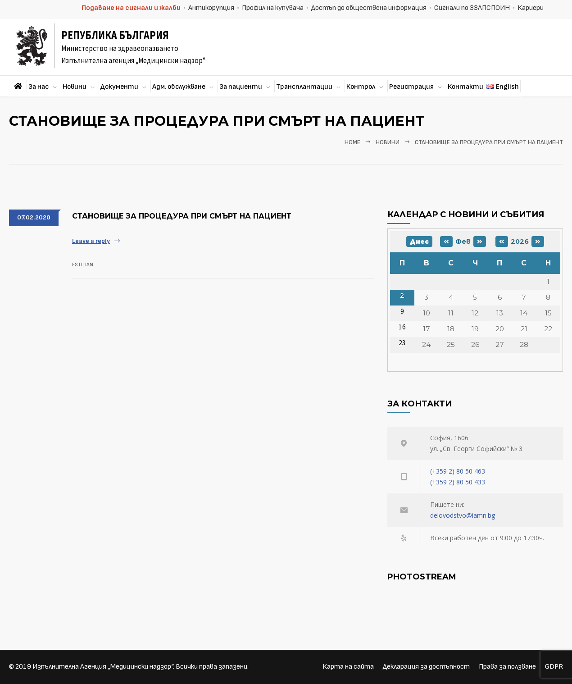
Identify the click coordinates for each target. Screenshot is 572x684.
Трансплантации (304, 86)
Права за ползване (507, 666)
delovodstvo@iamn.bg (462, 515)
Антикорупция (211, 8)
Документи (119, 86)
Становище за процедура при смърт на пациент (181, 216)
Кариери (531, 8)
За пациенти (240, 86)
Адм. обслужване (178, 86)
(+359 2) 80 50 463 (457, 471)
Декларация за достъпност (426, 666)
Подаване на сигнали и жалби (131, 8)
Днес (419, 241)
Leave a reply (91, 241)
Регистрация (411, 86)
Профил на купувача (273, 8)
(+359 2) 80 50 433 (457, 482)
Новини (74, 86)
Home (352, 142)
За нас (38, 86)
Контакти (465, 86)
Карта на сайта (348, 666)
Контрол (360, 86)
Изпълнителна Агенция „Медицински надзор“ (102, 666)
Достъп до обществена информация (369, 8)
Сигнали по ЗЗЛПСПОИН (472, 8)
